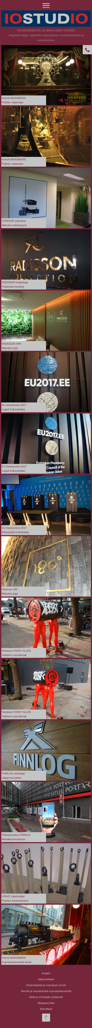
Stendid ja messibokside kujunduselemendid (46, 991)
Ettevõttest (46, 1009)
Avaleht (46, 973)
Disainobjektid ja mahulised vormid (46, 985)
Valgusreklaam (46, 979)
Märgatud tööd (46, 1003)
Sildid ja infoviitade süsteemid (46, 997)
